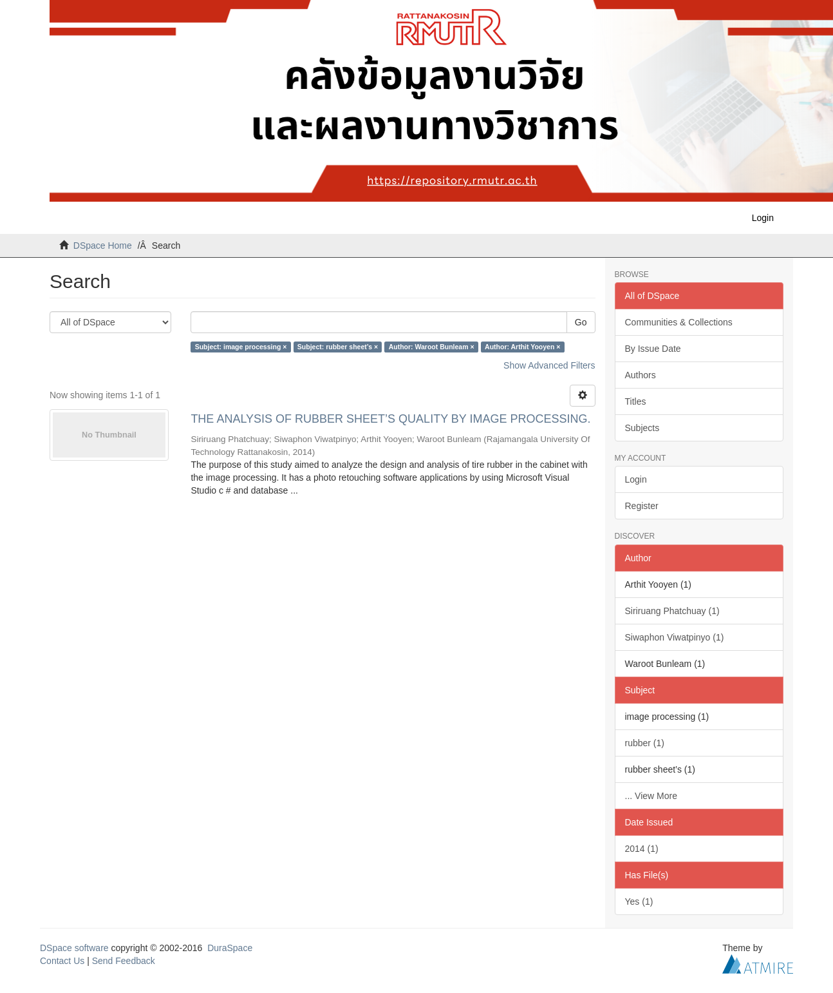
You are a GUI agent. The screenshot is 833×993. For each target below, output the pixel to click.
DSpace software (74, 948)
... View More (651, 796)
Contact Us (62, 961)
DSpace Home (102, 245)
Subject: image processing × (241, 347)
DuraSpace (229, 948)
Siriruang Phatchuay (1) (672, 611)
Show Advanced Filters (549, 365)
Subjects (642, 428)
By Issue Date (653, 348)
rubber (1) (644, 743)
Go (581, 322)
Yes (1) (639, 901)
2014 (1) (642, 849)
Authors (640, 375)
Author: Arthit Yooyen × (522, 347)
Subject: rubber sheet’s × (337, 347)
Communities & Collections (679, 322)
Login (636, 479)
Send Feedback (123, 961)
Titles (635, 401)
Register (642, 506)
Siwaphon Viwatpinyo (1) (674, 637)
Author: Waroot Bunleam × (431, 347)
